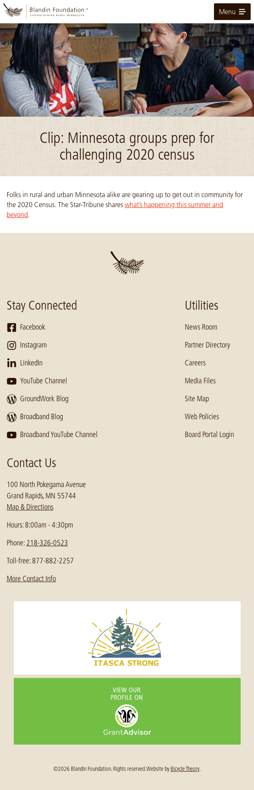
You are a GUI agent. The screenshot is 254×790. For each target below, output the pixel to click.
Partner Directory (207, 345)
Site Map (197, 398)
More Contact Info (31, 578)
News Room (201, 327)
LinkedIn (25, 363)
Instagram (27, 345)
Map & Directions (30, 507)
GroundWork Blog (37, 399)
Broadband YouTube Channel (52, 435)
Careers (195, 363)
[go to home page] (127, 11)
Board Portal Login (209, 434)
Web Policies (202, 416)
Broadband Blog (35, 417)
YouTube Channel (37, 381)
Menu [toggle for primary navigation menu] (232, 12)
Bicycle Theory (185, 768)
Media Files (200, 380)
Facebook (26, 327)
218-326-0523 (47, 543)
